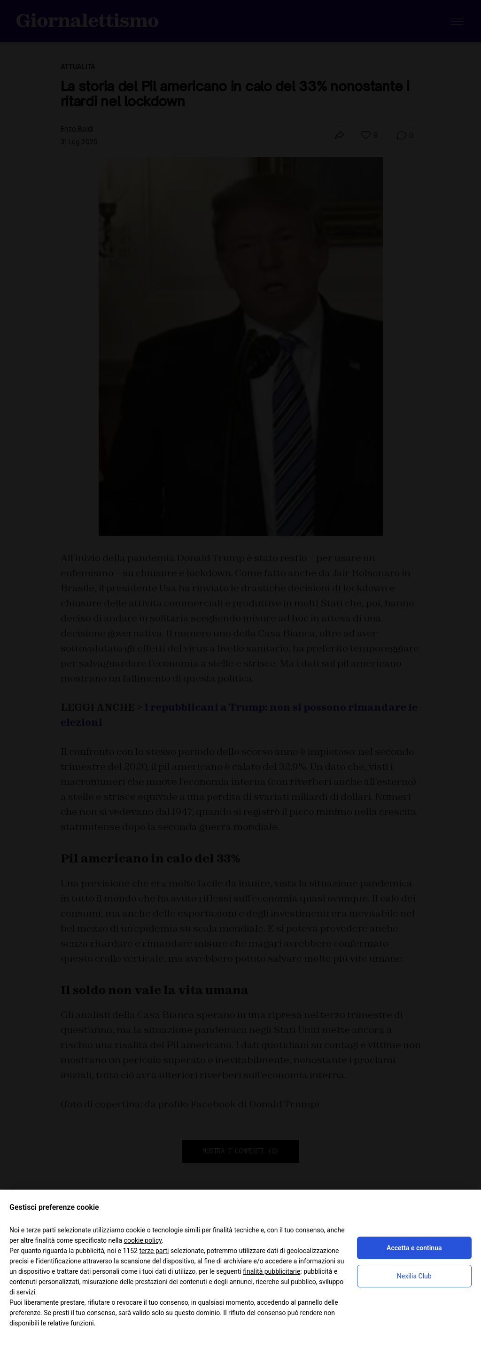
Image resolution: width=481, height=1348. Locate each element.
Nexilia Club (414, 1276)
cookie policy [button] (143, 1240)
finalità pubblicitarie (271, 1271)
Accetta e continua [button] (414, 1248)
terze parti (154, 1250)
